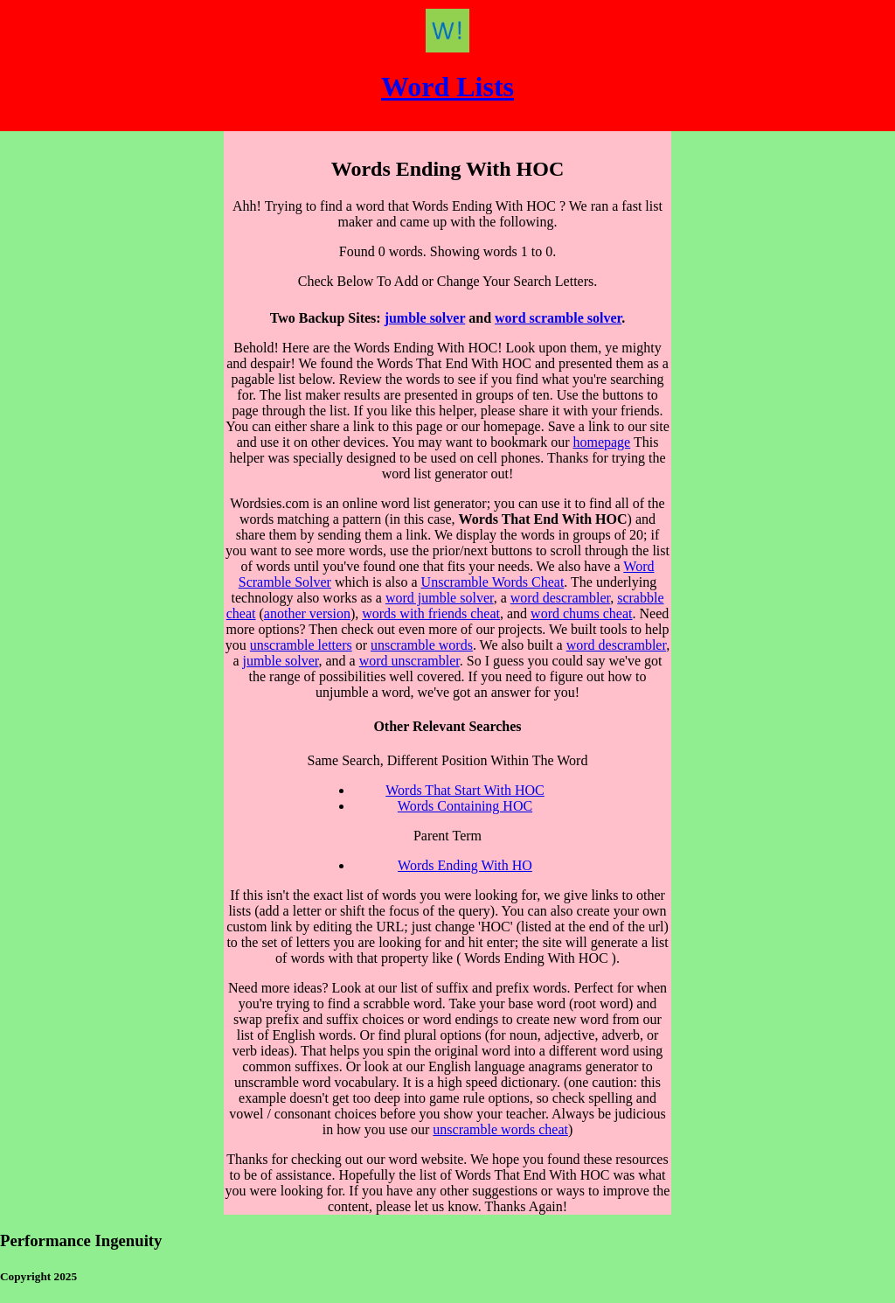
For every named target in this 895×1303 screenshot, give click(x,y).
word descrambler (560, 597)
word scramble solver (558, 317)
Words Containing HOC (465, 805)
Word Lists (447, 86)
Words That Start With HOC (464, 790)
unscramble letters (301, 645)
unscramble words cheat (500, 1129)
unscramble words (422, 645)
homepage (601, 442)
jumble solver (425, 317)
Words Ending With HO (465, 865)
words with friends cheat (431, 613)
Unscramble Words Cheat (493, 582)
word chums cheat (581, 613)
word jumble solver (439, 597)
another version (307, 613)
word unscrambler (409, 660)
